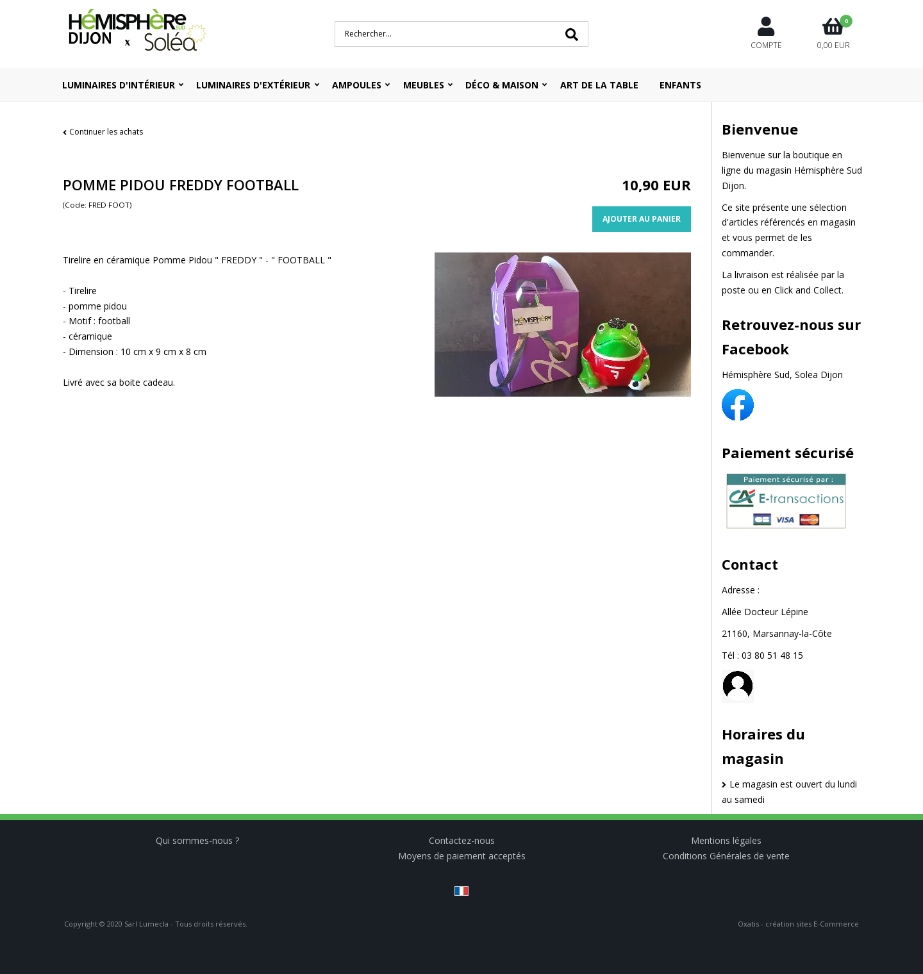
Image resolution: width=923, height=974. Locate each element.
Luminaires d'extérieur (253, 85)
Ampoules (356, 85)
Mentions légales (726, 840)
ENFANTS (680, 85)
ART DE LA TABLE (599, 85)
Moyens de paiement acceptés (462, 856)
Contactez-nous (462, 840)
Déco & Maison (501, 85)
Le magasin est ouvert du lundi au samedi (789, 791)
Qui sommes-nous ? (197, 840)
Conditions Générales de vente (726, 856)
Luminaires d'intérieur (118, 85)
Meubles (423, 85)
